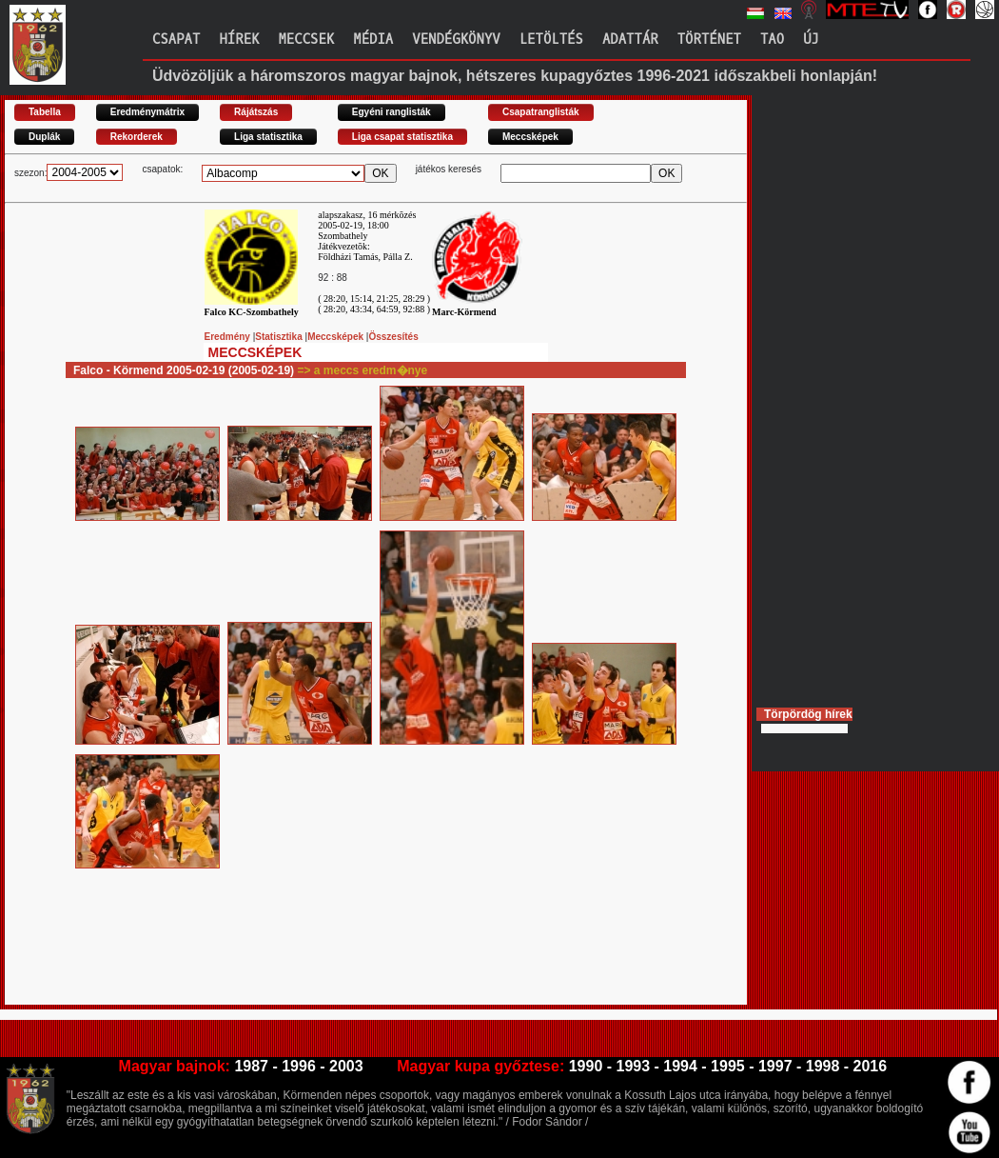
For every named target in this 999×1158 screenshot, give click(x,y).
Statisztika (279, 336)
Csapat (176, 39)
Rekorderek (136, 136)
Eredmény (229, 336)
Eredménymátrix (147, 112)
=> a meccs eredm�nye (362, 370)
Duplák (44, 136)
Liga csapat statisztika (402, 136)
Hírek (239, 39)
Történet (709, 39)
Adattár (630, 39)
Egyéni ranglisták (391, 112)
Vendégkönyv (456, 39)
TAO (772, 39)
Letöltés (551, 39)
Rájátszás (256, 112)
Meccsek (306, 39)
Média (373, 39)
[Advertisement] (351, 962)
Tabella (45, 112)
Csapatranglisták (540, 112)
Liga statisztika (268, 136)
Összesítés (393, 336)
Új (811, 39)
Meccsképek (530, 136)
